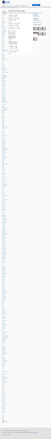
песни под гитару (11, 430)
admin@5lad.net (9, 432)
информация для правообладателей (36, 12)
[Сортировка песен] (4, 13)
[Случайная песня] (36, 5)
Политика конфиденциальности (24, 430)
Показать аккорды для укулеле (37, 22)
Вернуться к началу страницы (6, 434)
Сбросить (39, 20)
